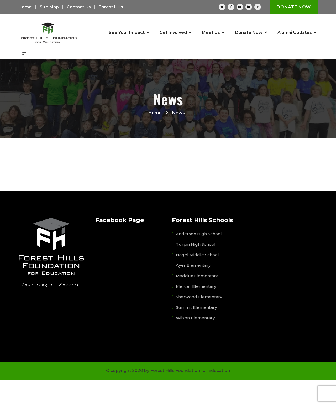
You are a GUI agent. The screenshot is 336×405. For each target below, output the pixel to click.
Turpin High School (196, 269)
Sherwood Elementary (199, 322)
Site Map (49, 7)
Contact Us (79, 7)
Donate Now (293, 7)
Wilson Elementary (196, 343)
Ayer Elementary (193, 290)
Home (25, 7)
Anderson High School (199, 259)
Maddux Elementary (197, 301)
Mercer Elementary (196, 311)
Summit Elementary (197, 332)
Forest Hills (111, 7)
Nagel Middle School (198, 280)
